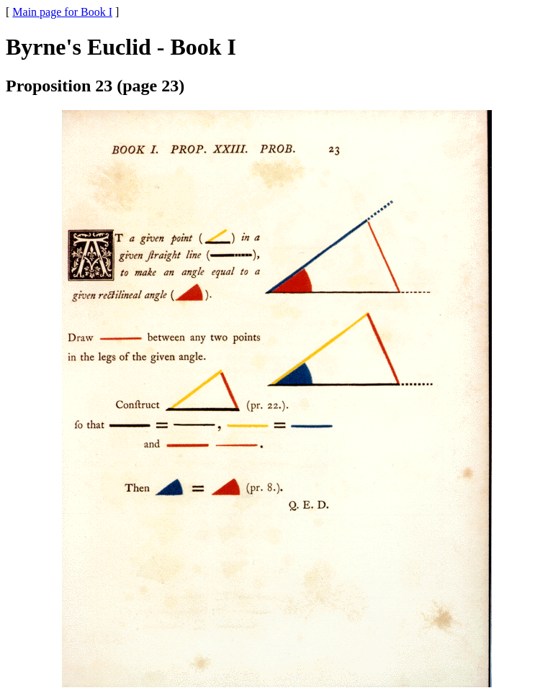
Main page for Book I (62, 12)
